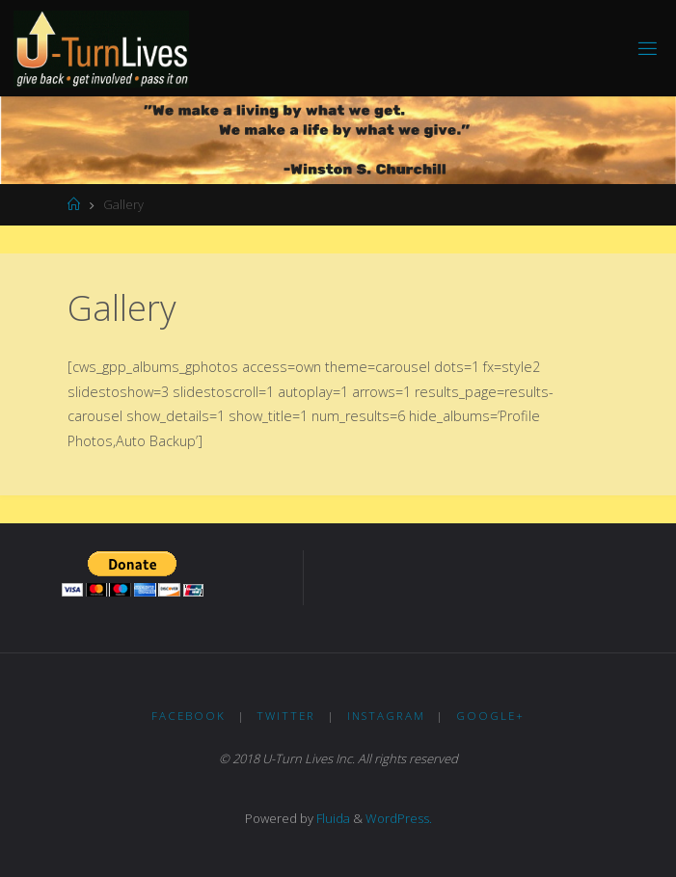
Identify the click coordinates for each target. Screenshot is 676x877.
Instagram (386, 715)
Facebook (188, 715)
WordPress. (398, 818)
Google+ (490, 715)
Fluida (331, 818)
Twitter (286, 715)
